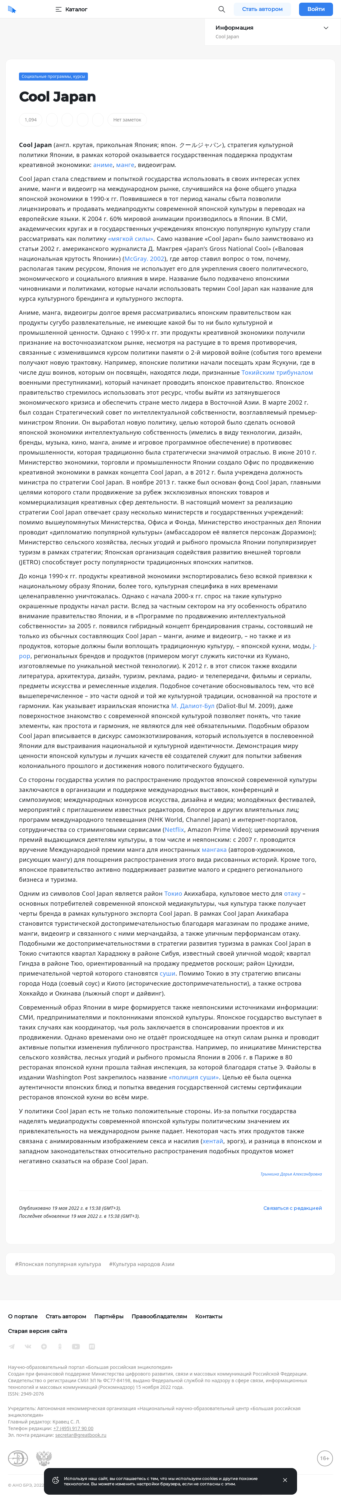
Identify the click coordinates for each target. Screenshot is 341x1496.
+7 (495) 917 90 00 (73, 1428)
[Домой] (12, 9)
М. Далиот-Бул (193, 706)
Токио (173, 893)
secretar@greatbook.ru (81, 1435)
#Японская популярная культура (58, 1264)
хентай (213, 1141)
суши (167, 973)
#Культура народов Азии (141, 1264)
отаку (292, 893)
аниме (103, 165)
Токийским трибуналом (277, 372)
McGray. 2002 (145, 259)
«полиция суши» (194, 1077)
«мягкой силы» (130, 239)
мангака (214, 849)
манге (125, 165)
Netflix (174, 830)
